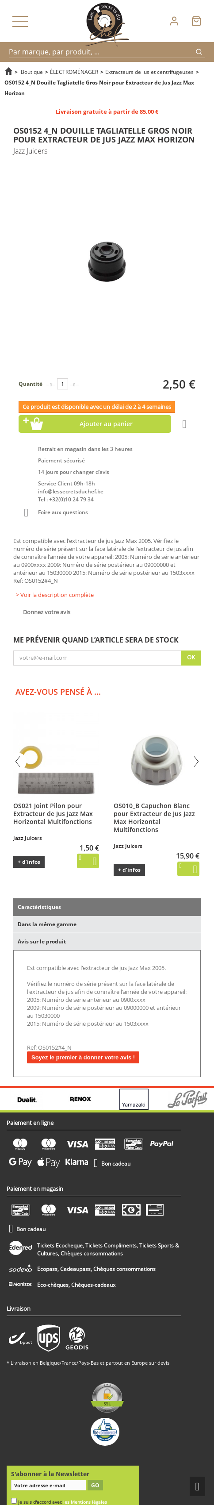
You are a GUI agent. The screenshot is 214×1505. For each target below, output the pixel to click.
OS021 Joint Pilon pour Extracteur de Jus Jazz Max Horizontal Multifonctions (53, 813)
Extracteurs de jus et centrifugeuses (149, 71)
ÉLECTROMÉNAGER (74, 71)
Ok (191, 657)
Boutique (32, 71)
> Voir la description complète (55, 595)
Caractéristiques (39, 907)
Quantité (30, 384)
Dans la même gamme (47, 924)
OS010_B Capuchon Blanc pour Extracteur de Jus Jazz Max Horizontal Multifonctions (154, 817)
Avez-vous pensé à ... (58, 691)
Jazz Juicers (27, 838)
